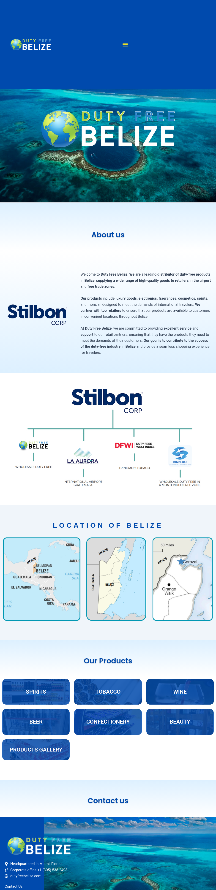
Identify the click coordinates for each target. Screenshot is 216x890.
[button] (125, 44)
